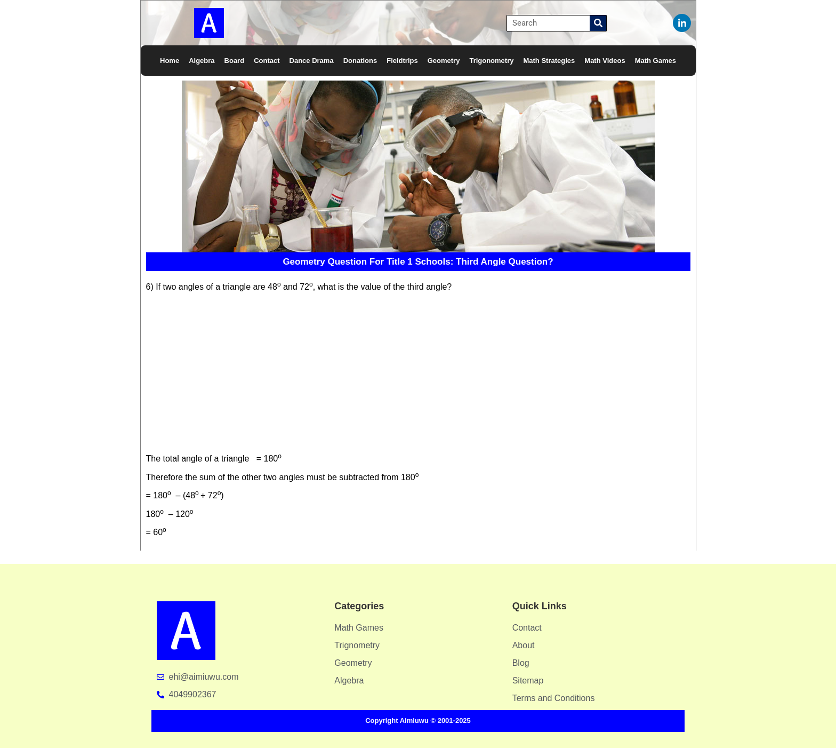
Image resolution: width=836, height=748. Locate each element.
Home (169, 61)
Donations (360, 61)
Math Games (655, 61)
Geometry (444, 61)
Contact (266, 61)
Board (234, 61)
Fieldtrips (402, 61)
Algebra (201, 61)
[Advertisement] (415, 374)
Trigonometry (491, 61)
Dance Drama (312, 61)
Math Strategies (549, 61)
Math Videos (604, 61)
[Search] (598, 23)
